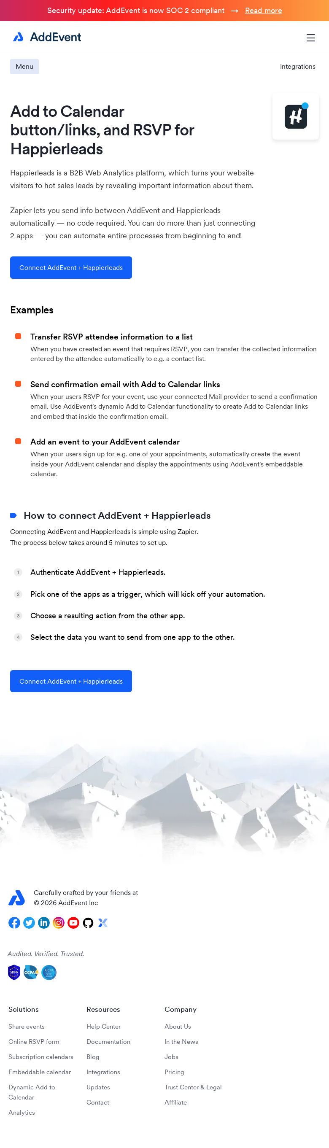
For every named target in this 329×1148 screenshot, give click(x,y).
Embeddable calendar (39, 1072)
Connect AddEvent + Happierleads (71, 267)
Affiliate (175, 1102)
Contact (97, 1102)
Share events (26, 1026)
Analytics (21, 1112)
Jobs (171, 1057)
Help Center (103, 1026)
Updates (98, 1087)
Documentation (108, 1042)
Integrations (298, 66)
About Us (177, 1026)
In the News (181, 1042)
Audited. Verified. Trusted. (46, 953)
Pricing (174, 1072)
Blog (93, 1057)
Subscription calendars (40, 1057)
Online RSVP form (33, 1042)
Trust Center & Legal (193, 1087)
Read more (263, 10)
